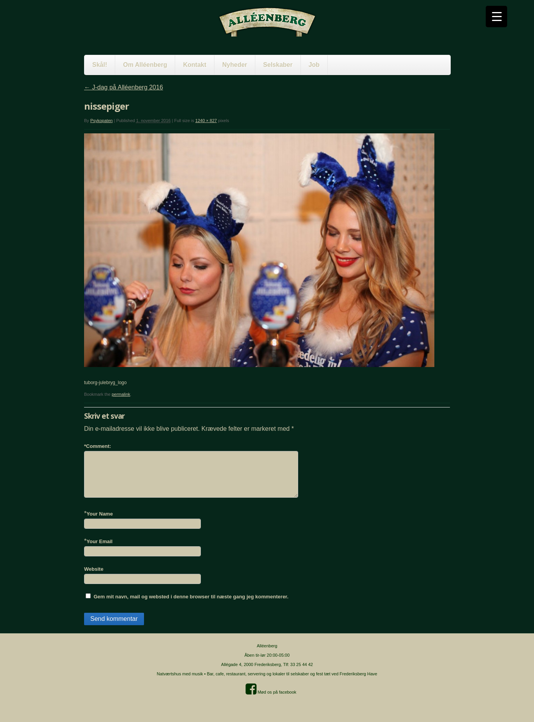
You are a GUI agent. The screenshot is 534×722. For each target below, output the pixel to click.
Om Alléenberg (145, 64)
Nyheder (234, 64)
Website (94, 569)
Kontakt (194, 64)
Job (314, 64)
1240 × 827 (206, 120)
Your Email (99, 541)
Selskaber (278, 64)
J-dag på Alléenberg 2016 (123, 87)
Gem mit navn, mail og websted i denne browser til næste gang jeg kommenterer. (190, 597)
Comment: (97, 446)
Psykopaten (101, 120)
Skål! (99, 64)
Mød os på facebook (271, 692)
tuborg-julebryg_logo (105, 382)
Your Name (99, 514)
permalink (121, 394)
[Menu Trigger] (496, 16)
